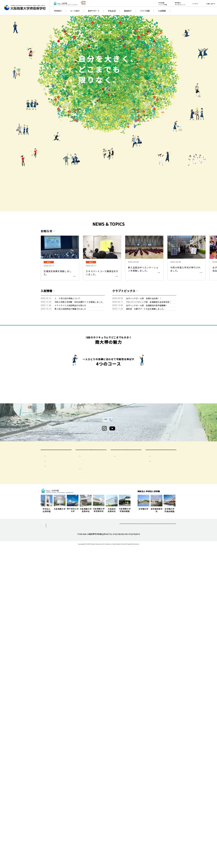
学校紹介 (58, 10)
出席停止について (92, 746)
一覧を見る (63, 231)
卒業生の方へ (125, 730)
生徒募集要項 (52, 739)
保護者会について (89, 751)
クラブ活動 (145, 10)
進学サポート (94, 10)
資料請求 (129, 810)
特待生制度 (51, 749)
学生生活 (112, 10)
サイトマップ (72, 809)
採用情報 (166, 810)
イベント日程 (52, 744)
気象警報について (92, 743)
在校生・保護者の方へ (91, 730)
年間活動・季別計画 (93, 755)
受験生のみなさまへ (56, 730)
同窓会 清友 (124, 743)
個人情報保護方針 (49, 809)
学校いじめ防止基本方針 (162, 744)
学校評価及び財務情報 (161, 739)
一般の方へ (161, 730)
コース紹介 (75, 10)
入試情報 (162, 10)
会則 (86, 759)
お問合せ (148, 810)
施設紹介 (128, 10)
